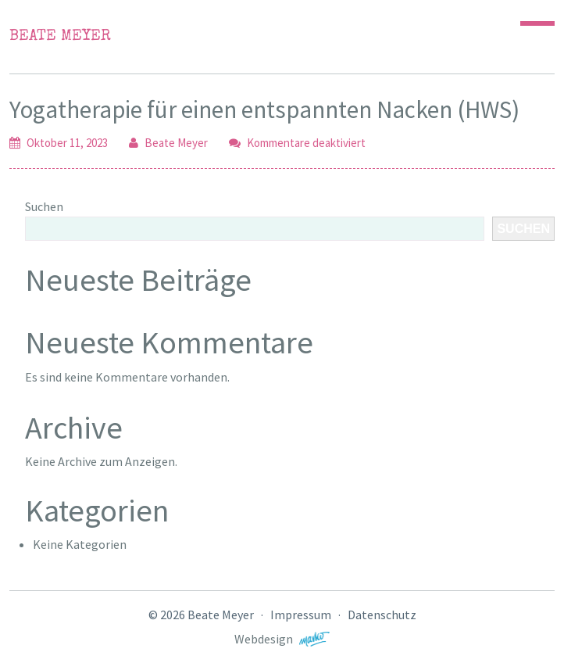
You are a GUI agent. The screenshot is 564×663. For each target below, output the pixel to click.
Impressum (300, 614)
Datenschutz (382, 614)
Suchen (44, 206)
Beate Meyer (60, 37)
